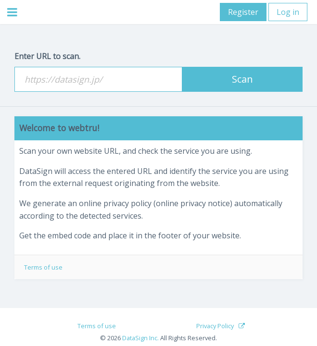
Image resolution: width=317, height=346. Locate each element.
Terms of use (43, 267)
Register (243, 12)
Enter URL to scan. (47, 56)
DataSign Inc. (140, 338)
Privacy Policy (215, 325)
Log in (288, 12)
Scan (242, 79)
